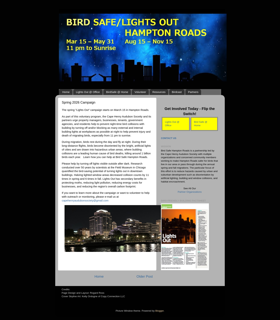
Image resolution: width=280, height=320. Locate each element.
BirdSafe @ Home (117, 92)
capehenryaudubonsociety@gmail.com (85, 200)
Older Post (145, 276)
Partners (193, 92)
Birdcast (177, 92)
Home (66, 92)
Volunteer (140, 92)
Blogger (159, 310)
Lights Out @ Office (88, 92)
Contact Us (168, 138)
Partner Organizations (190, 192)
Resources (159, 92)
